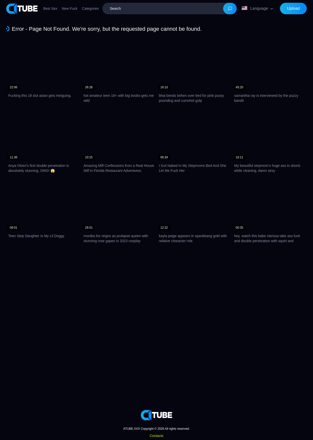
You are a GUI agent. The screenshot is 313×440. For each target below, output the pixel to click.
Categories (90, 9)
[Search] (230, 8)
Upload (293, 8)
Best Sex (50, 9)
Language (255, 8)
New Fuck (69, 9)
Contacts (156, 436)
